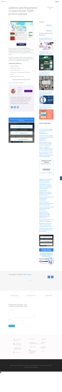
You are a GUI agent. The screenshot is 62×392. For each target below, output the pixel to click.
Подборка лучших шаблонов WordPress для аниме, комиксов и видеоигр (46, 181)
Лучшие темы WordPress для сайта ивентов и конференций (46, 139)
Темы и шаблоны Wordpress (46, 365)
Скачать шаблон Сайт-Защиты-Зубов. (21, 79)
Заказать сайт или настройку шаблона (46, 250)
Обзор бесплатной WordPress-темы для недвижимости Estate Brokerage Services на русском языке (44, 214)
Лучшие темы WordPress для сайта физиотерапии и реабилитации (46, 208)
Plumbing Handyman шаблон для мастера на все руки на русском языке (46, 230)
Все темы (27, 274)
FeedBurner (49, 172)
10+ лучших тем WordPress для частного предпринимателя (45, 148)
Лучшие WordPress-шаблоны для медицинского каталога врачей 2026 (46, 155)
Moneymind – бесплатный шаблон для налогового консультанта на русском (45, 225)
